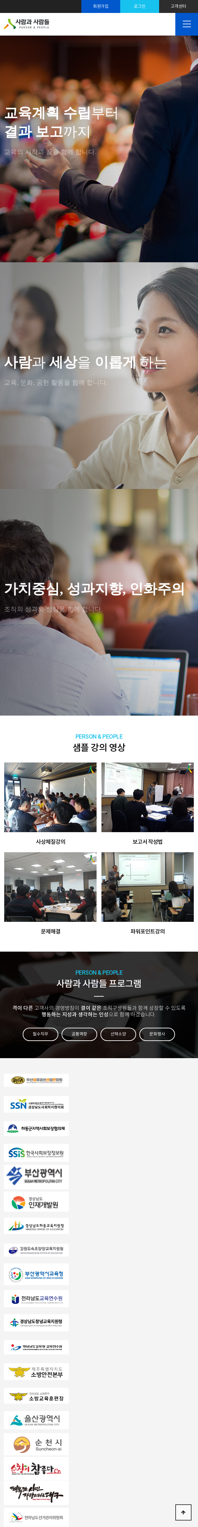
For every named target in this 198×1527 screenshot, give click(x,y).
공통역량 (79, 1034)
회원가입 (101, 6)
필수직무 (40, 1034)
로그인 (140, 6)
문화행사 (157, 1034)
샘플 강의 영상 (99, 742)
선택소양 (118, 1034)
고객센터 (178, 6)
